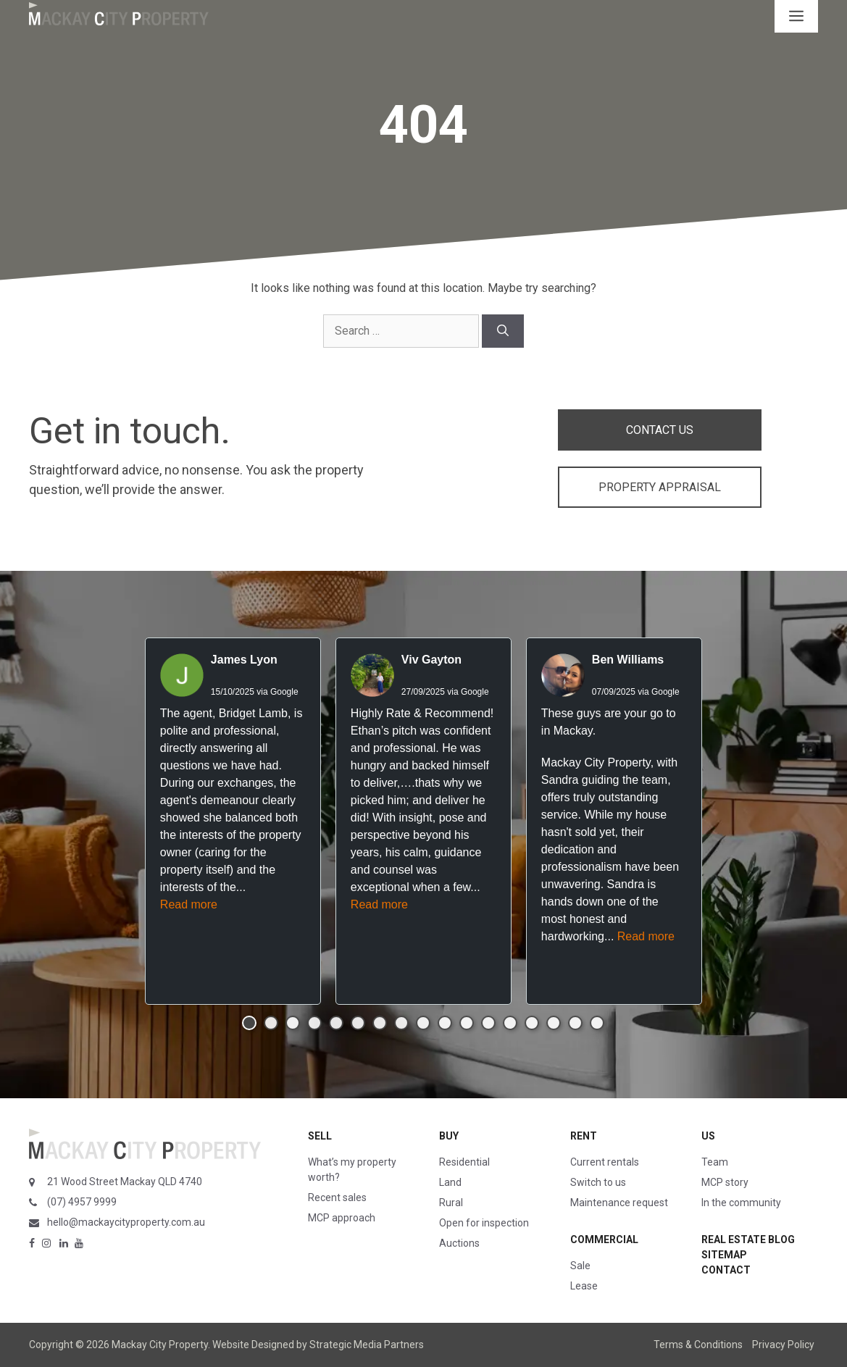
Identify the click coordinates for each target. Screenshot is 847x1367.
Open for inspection (484, 1223)
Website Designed (253, 1344)
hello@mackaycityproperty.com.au (126, 1222)
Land (450, 1182)
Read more (188, 904)
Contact (726, 1270)
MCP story (724, 1182)
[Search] (503, 331)
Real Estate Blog (748, 1239)
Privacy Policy (783, 1344)
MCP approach (341, 1218)
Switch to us (598, 1182)
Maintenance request (619, 1202)
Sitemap (724, 1255)
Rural (451, 1202)
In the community (741, 1202)
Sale (580, 1265)
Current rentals (604, 1162)
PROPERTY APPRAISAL (659, 487)
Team (714, 1162)
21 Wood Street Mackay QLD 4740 (124, 1181)
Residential (464, 1162)
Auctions (459, 1243)
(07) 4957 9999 (82, 1202)
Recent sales (337, 1197)
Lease (584, 1286)
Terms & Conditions (698, 1344)
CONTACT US (659, 430)
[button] (249, 1023)
